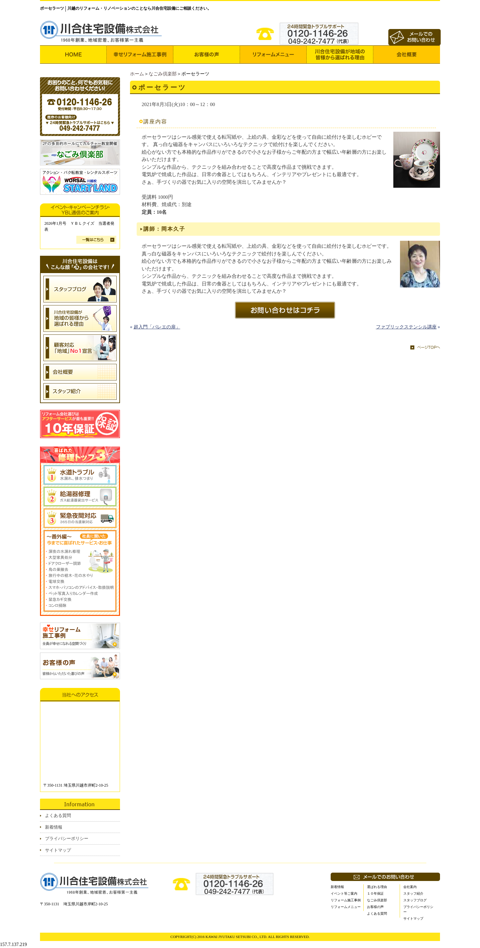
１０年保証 (375, 893)
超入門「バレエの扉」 (157, 326)
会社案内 (410, 887)
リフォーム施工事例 (346, 900)
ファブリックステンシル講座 (406, 326)
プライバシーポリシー (66, 838)
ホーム (137, 73)
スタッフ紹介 (413, 893)
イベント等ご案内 (344, 893)
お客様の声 (375, 907)
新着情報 (53, 827)
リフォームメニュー (346, 907)
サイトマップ (58, 850)
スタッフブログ (415, 900)
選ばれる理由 (377, 887)
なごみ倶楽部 (163, 73)
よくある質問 (58, 815)
